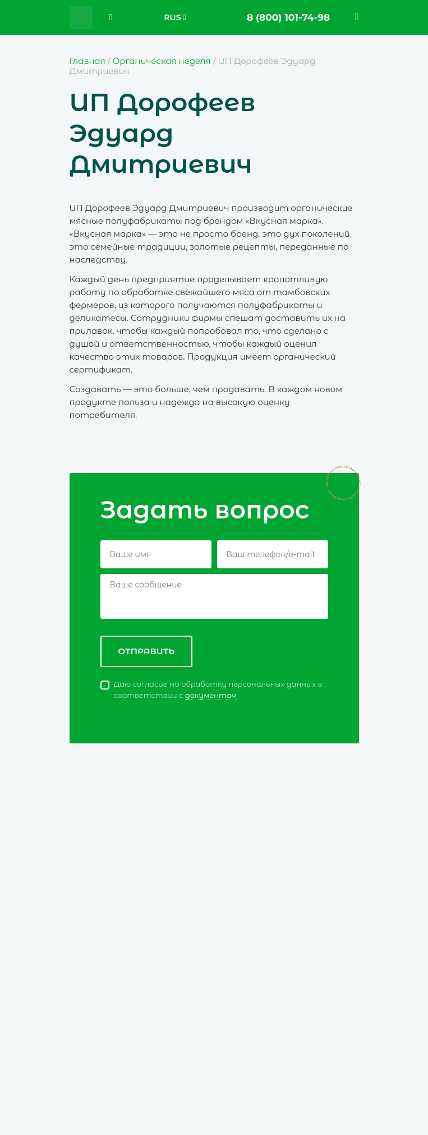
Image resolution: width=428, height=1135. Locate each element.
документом (211, 695)
